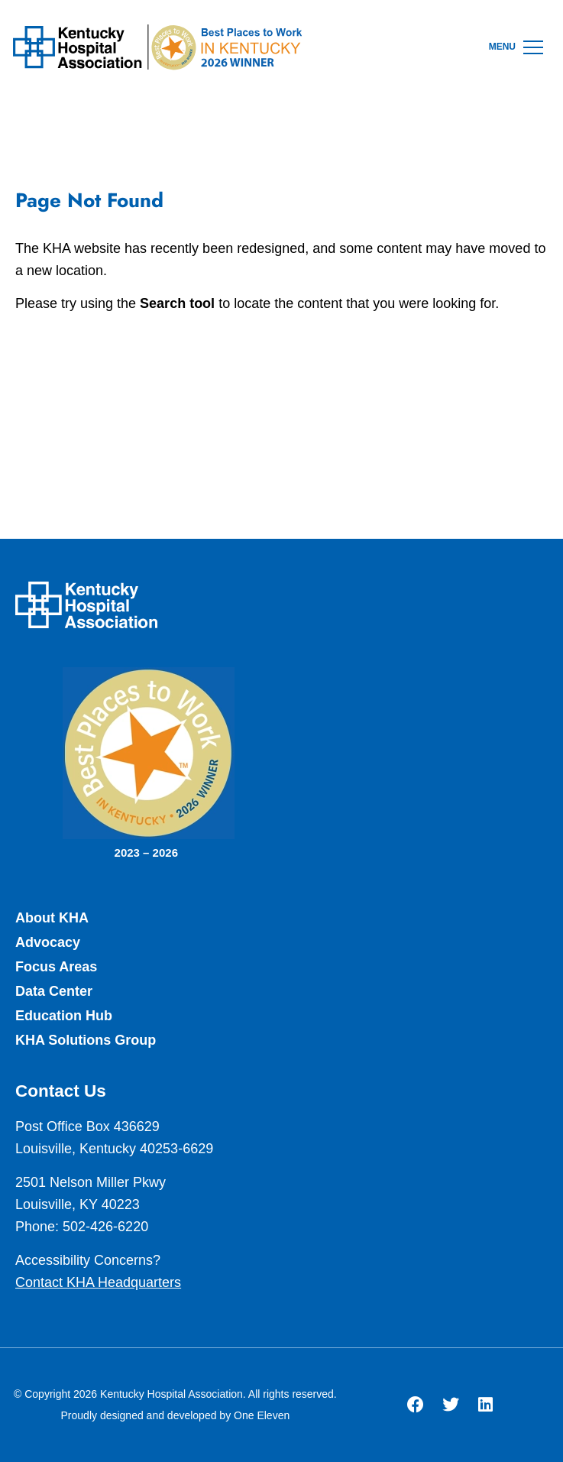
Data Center (53, 991)
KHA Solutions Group (85, 1040)
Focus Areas (56, 966)
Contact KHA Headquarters (98, 1282)
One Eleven (262, 1415)
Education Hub (63, 1015)
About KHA (52, 918)
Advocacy (47, 942)
